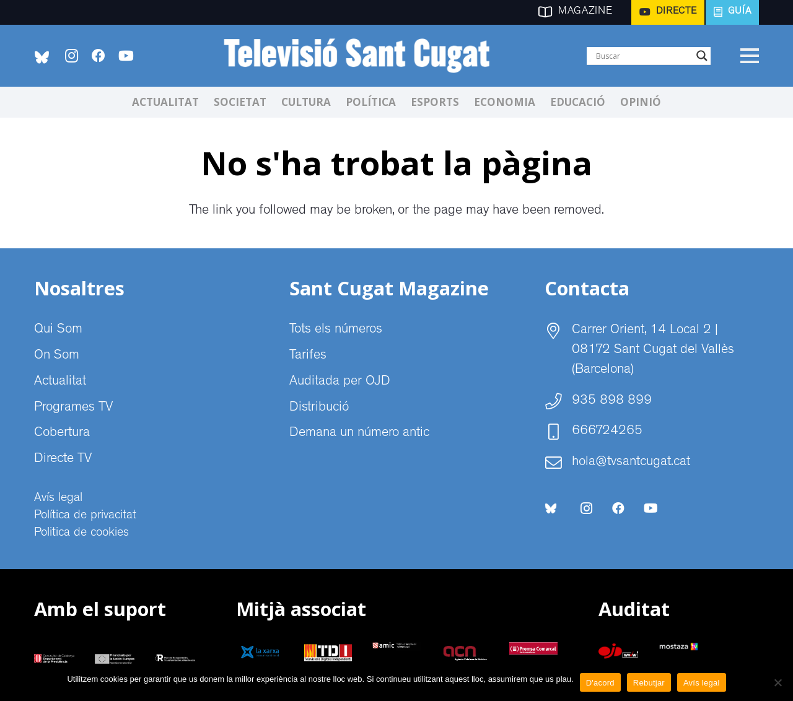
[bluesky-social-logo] (42, 57)
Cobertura (62, 433)
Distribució (319, 408)
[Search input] (643, 55)
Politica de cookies (81, 533)
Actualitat (60, 382)
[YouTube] (125, 55)
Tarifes (307, 356)
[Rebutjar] (777, 682)
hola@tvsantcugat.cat (631, 462)
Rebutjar (649, 682)
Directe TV (63, 459)
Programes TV (73, 408)
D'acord (600, 682)
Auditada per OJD (339, 382)
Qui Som (58, 330)
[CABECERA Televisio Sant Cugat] (363, 55)
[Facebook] (98, 55)
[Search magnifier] (702, 55)
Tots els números (335, 330)
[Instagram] (71, 55)
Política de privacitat (85, 516)
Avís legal (58, 498)
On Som (56, 356)
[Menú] (749, 55)
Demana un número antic (359, 433)
